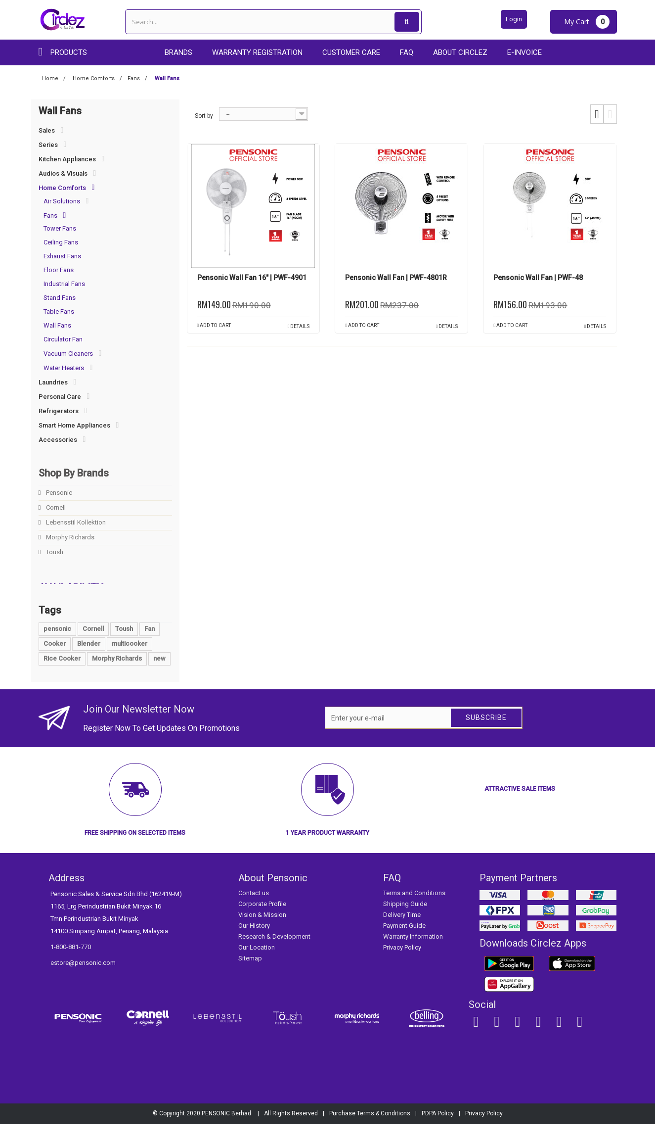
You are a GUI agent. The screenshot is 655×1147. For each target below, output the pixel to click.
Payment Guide (404, 949)
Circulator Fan (63, 339)
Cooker (55, 666)
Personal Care (60, 396)
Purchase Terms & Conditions (369, 1136)
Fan (149, 652)
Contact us (253, 916)
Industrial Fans (64, 283)
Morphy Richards (69, 537)
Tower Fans (60, 228)
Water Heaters (64, 368)
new (159, 681)
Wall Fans (57, 325)
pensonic (57, 652)
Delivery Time (402, 938)
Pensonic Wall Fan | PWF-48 (538, 278)
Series (48, 144)
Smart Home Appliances (74, 425)
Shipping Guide (405, 927)
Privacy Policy (402, 970)
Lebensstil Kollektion (75, 522)
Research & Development (274, 959)
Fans (50, 215)
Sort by (204, 115)
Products (68, 52)
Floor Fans (59, 270)
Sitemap (250, 981)
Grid (597, 114)
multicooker (129, 666)
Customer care (351, 52)
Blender (88, 666)
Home (50, 78)
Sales (47, 130)
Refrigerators (59, 411)
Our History (254, 949)
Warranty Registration (257, 52)
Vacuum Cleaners (68, 353)
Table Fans (59, 311)
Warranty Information (413, 959)
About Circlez (460, 52)
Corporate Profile (262, 927)
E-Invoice (524, 52)
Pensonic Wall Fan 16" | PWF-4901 (251, 278)
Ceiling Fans (61, 242)
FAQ (406, 52)
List (610, 114)
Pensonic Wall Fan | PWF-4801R (396, 278)
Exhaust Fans (62, 256)
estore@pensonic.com (83, 986)
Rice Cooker (62, 681)
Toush (53, 552)
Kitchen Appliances (67, 159)
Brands (178, 52)
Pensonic (58, 492)
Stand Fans (60, 297)
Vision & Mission (262, 938)
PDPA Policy (438, 1136)
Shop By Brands (74, 473)
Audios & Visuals (63, 173)
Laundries (53, 382)
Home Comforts (62, 187)
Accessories (58, 439)
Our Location (256, 970)
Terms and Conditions (414, 916)
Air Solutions (62, 201)
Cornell (55, 507)
